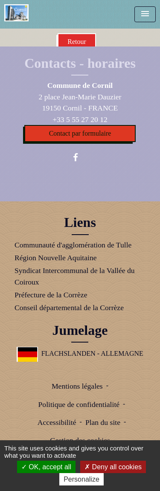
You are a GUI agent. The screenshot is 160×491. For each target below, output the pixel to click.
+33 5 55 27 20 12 (80, 119)
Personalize (81, 479)
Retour (76, 41)
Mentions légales (77, 386)
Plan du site (102, 422)
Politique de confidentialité (79, 404)
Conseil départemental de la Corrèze (69, 307)
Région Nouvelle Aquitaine (56, 257)
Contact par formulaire (80, 133)
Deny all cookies (113, 467)
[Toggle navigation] (145, 14)
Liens (80, 222)
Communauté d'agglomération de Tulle (73, 245)
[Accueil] (16, 12)
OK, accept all (46, 467)
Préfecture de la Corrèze (51, 295)
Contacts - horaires (80, 63)
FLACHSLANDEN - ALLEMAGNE (80, 353)
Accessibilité (57, 422)
